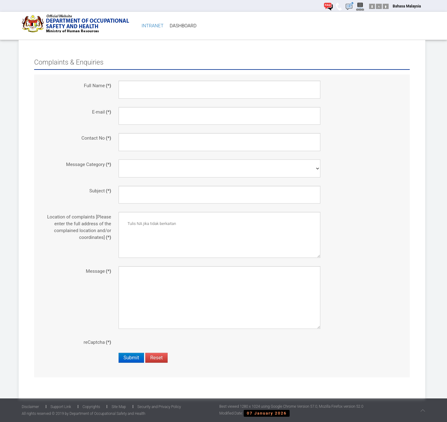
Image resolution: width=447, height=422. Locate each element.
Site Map (116, 407)
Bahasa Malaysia (407, 6)
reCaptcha (97, 342)
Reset (156, 358)
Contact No (96, 138)
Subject (100, 191)
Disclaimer (30, 407)
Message (98, 271)
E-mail (101, 112)
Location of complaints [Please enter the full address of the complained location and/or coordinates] (79, 227)
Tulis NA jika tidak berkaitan (219, 235)
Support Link (58, 407)
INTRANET (153, 26)
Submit (131, 358)
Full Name (97, 85)
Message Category (88, 164)
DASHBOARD (183, 26)
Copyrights (89, 407)
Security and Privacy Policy (157, 407)
